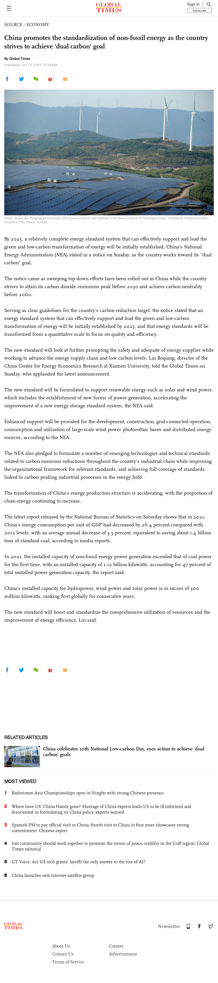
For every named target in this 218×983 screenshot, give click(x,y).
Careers (116, 946)
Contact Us (63, 954)
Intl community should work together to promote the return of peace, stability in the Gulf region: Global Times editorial (110, 846)
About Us (61, 946)
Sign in (193, 4)
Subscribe (199, 10)
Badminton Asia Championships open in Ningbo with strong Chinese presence (88, 793)
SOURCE (13, 24)
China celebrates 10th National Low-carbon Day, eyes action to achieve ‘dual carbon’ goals (123, 752)
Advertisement (123, 954)
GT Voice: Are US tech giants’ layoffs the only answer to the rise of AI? (79, 861)
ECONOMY (37, 24)
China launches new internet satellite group (53, 875)
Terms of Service (68, 962)
